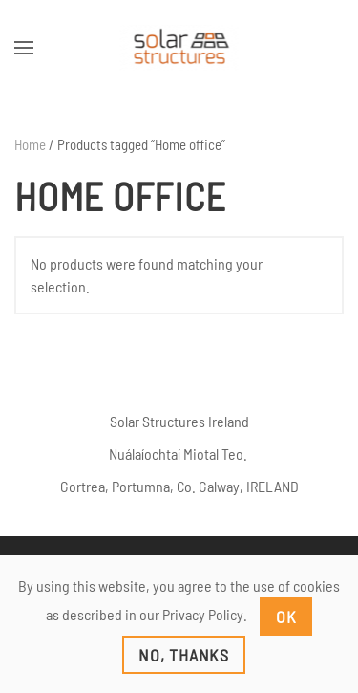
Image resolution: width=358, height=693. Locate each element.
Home (30, 144)
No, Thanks (183, 654)
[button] (23, 48)
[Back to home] (179, 48)
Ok (286, 616)
